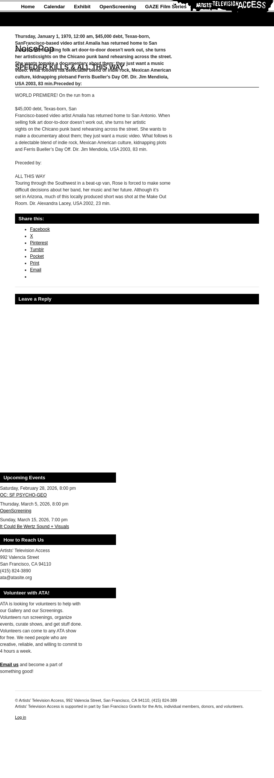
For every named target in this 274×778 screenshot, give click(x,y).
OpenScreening (117, 6)
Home (28, 6)
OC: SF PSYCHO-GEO (23, 495)
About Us (32, 19)
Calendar (54, 6)
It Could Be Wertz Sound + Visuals (34, 526)
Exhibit (82, 6)
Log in (20, 717)
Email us (9, 664)
